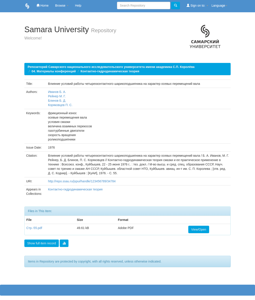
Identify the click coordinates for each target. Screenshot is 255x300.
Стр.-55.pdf (34, 228)
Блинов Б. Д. (57, 100)
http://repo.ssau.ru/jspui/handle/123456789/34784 (82, 181)
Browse (61, 5)
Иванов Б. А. (57, 92)
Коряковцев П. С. (60, 105)
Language (219, 5)
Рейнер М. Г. (57, 96)
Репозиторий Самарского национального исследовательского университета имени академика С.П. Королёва (111, 67)
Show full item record (41, 243)
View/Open (198, 229)
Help (78, 5)
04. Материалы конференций (54, 71)
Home (42, 5)
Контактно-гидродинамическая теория (110, 71)
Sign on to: (197, 5)
